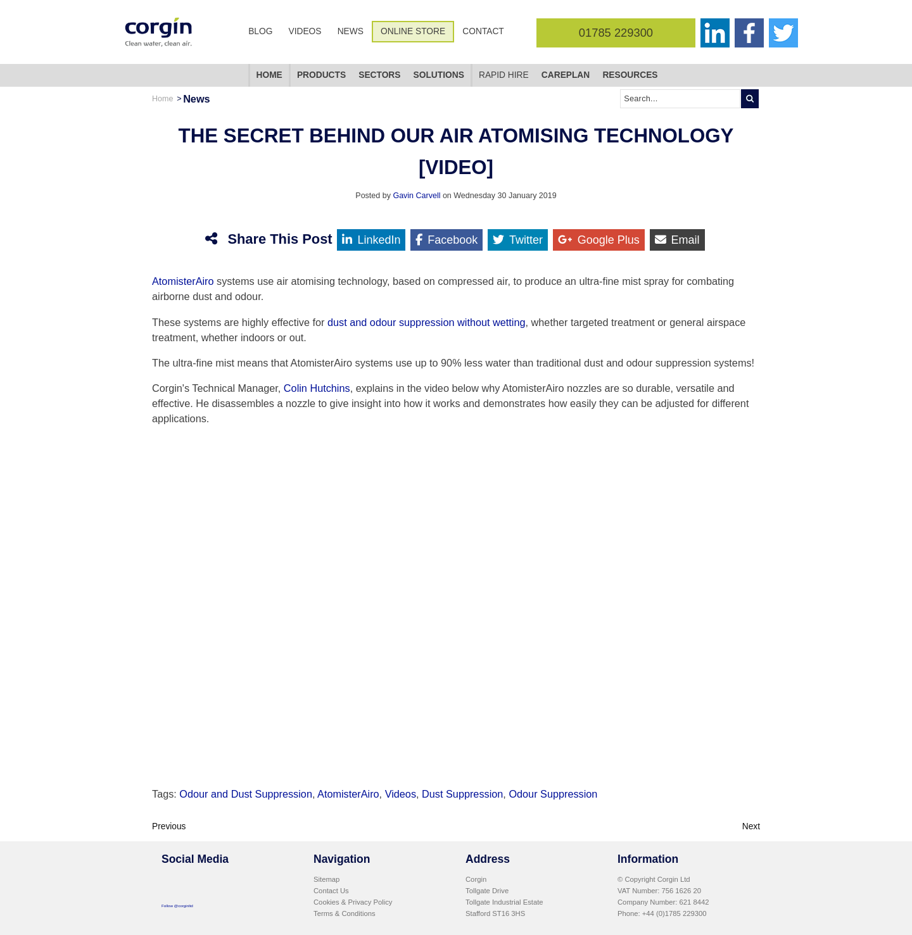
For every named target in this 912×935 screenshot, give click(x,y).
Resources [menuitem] (629, 75)
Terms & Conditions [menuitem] (345, 913)
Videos (400, 794)
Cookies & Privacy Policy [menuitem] (353, 902)
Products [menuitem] (321, 75)
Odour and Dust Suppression (245, 794)
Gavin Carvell (416, 195)
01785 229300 (616, 32)
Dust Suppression (462, 794)
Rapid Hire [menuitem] (504, 75)
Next (751, 826)
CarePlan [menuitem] (566, 75)
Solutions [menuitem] (439, 75)
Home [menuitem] (269, 75)
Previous (169, 826)
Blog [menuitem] (260, 31)
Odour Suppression (553, 794)
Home (162, 98)
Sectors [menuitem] (379, 75)
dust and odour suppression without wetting (426, 322)
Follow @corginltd (177, 905)
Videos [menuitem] (305, 31)
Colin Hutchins (317, 388)
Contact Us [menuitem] (331, 890)
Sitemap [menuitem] (326, 879)
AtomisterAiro (183, 281)
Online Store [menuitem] (413, 31)
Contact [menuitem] (483, 31)
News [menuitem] (351, 31)
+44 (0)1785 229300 (674, 913)
